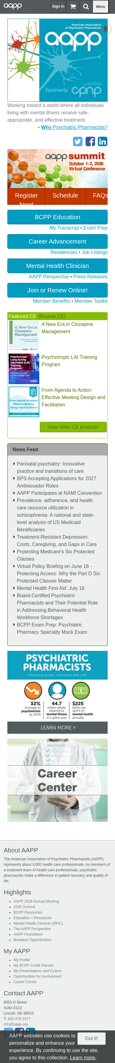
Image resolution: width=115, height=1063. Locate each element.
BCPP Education (57, 217)
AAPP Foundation (28, 934)
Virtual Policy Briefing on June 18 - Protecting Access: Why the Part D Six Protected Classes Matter (58, 573)
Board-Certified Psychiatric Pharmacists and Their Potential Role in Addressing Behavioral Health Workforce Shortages (57, 606)
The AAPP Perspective (32, 929)
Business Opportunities (32, 940)
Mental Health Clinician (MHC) (38, 923)
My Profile (21, 960)
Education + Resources (32, 918)
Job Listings (95, 252)
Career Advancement (57, 241)
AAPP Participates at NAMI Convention (59, 493)
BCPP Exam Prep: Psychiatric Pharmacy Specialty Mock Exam (52, 628)
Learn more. (83, 1057)
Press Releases (90, 276)
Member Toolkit (91, 301)
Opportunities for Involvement (37, 976)
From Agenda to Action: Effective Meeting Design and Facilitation (73, 397)
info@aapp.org (16, 1024)
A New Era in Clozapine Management (67, 328)
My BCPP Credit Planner (33, 965)
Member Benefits (51, 301)
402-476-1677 (19, 1019)
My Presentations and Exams (37, 971)
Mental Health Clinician (57, 265)
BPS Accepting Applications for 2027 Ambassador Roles (56, 482)
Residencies (64, 252)
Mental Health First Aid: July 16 (51, 588)
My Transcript (64, 227)
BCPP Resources (27, 912)
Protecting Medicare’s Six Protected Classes (55, 555)
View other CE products (73, 427)
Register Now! (26, 200)
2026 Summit (24, 907)
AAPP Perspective (49, 276)
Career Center (25, 982)
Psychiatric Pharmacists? (74, 127)
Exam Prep (95, 227)
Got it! (91, 1038)
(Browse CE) (52, 316)
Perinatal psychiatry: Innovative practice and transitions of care (51, 467)
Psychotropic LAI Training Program (69, 361)
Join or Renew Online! (57, 290)
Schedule (65, 195)
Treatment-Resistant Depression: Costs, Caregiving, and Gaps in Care (57, 540)
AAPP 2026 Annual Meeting (36, 901)
